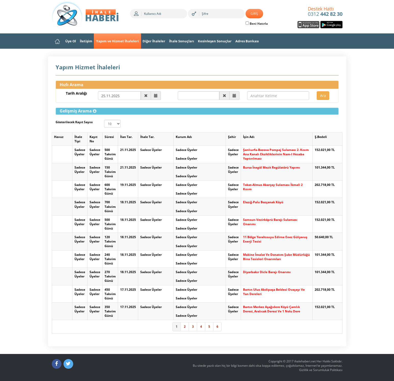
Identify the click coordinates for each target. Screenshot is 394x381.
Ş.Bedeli (321, 137)
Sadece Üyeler (79, 152)
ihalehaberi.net (305, 361)
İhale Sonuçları (181, 41)
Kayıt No (93, 139)
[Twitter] (68, 364)
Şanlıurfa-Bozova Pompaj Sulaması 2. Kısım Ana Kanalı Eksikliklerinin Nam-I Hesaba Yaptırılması (276, 154)
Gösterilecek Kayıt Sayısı (74, 122)
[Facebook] (56, 364)
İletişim (86, 41)
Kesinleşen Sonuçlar (215, 41)
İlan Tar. (126, 137)
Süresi (109, 137)
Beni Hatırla (257, 23)
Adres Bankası (247, 41)
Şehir (232, 137)
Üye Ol (70, 41)
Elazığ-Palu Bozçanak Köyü (263, 202)
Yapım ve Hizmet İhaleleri (117, 41)
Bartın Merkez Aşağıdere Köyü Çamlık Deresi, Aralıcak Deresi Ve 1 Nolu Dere (271, 309)
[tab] (197, 111)
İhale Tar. (147, 137)
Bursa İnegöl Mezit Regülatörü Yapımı (271, 167)
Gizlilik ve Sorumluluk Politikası (320, 370)
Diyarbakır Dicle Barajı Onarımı (267, 272)
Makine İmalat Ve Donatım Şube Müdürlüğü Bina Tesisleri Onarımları (276, 256)
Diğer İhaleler (154, 41)
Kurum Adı (184, 137)
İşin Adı (249, 137)
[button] (78, 111)
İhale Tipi (78, 139)
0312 (325, 11)
